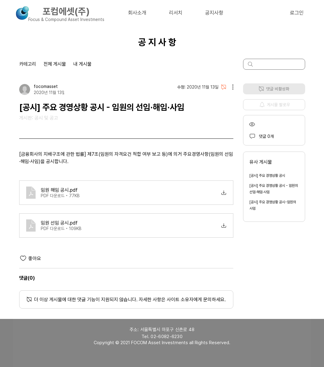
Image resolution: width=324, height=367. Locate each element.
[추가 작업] (229, 87)
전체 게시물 (55, 64)
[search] (274, 64)
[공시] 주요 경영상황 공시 (267, 175)
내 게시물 (82, 64)
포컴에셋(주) (66, 11)
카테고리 (27, 64)
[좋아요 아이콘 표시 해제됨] (23, 258)
